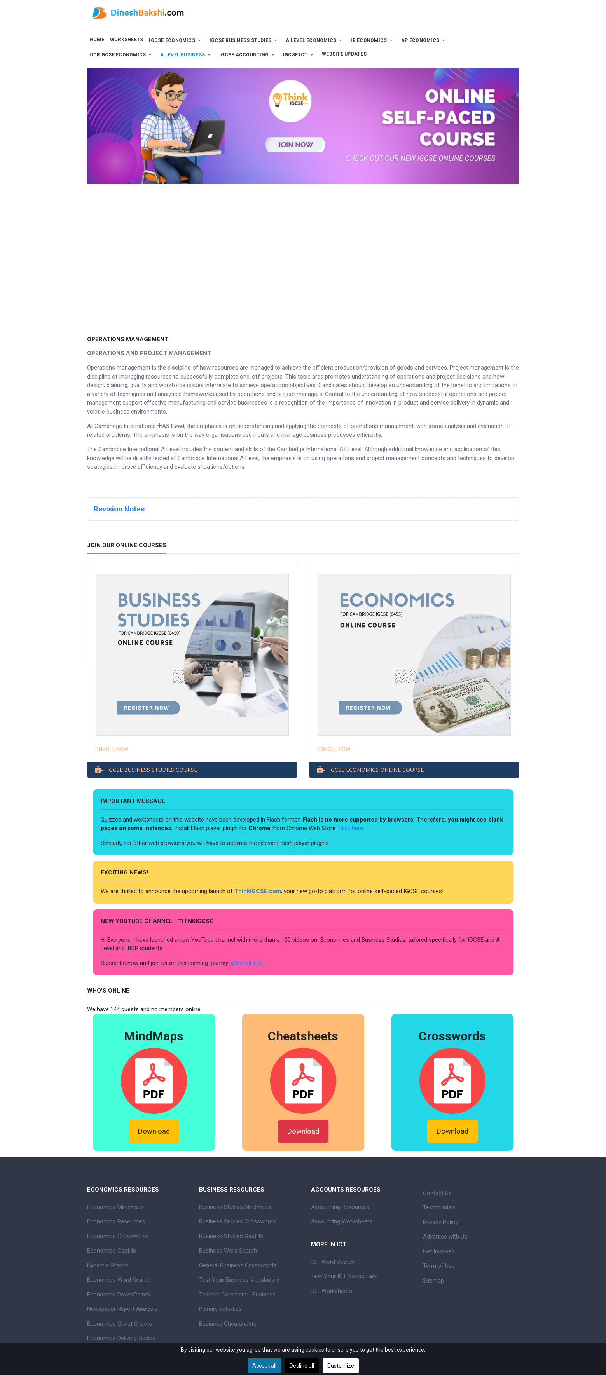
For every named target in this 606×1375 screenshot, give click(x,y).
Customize (340, 1366)
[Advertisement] (303, 253)
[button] (176, 40)
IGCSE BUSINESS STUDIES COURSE (152, 769)
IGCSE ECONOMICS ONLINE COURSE (376, 769)
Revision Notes (119, 509)
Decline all (302, 1366)
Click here (351, 828)
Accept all (264, 1366)
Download (154, 1131)
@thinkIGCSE (247, 963)
